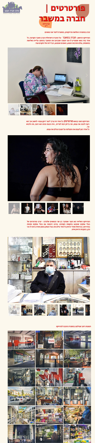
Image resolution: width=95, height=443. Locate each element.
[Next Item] (87, 75)
